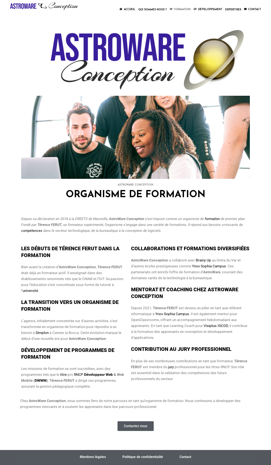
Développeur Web (98, 374)
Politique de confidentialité (142, 457)
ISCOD (223, 326)
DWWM (41, 380)
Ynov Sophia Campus (209, 266)
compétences (31, 230)
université (30, 291)
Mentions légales (93, 457)
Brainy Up (203, 260)
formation (212, 219)
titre (63, 374)
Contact (185, 457)
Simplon (42, 333)
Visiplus (210, 326)
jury (171, 367)
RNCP (78, 374)
